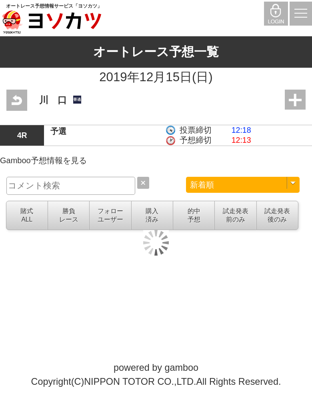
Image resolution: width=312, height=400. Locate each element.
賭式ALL (26, 215)
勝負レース (68, 215)
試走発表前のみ (235, 215)
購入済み (152, 215)
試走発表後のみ (277, 215)
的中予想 (194, 215)
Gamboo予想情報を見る (43, 160)
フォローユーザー (110, 215)
